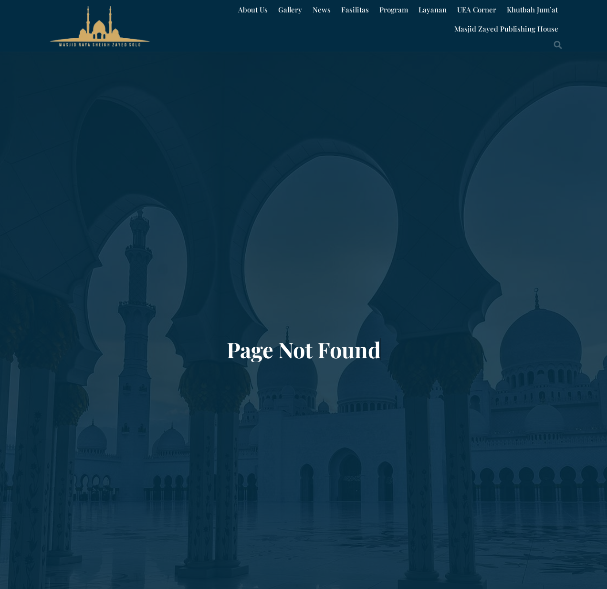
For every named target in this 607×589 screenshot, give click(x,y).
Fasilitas (355, 9)
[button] (558, 45)
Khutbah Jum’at (532, 9)
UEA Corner (476, 9)
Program (393, 9)
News (322, 9)
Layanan (433, 9)
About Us (253, 9)
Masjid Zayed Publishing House (506, 28)
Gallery (290, 9)
